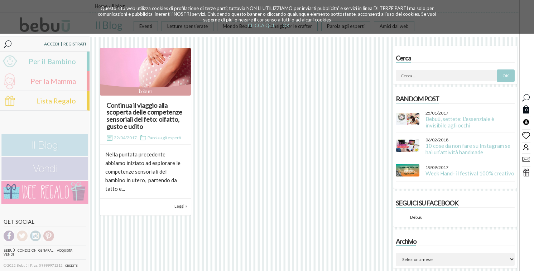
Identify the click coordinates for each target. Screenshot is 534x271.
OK (286, 25)
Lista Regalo (56, 100)
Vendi (9, 254)
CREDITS (71, 265)
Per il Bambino (52, 61)
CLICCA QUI (261, 25)
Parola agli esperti (164, 137)
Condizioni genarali (36, 250)
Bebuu (416, 217)
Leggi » (180, 206)
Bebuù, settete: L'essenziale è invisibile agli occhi (459, 122)
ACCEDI (51, 44)
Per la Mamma (53, 81)
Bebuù (9, 250)
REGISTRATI (74, 44)
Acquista (64, 250)
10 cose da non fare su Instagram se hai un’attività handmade (467, 148)
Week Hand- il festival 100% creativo (469, 173)
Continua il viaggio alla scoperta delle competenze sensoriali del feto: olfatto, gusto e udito (144, 115)
